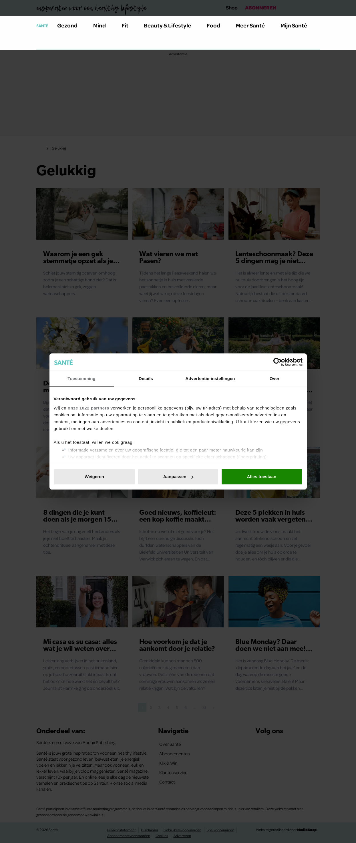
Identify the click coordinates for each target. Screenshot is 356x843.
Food (217, 25)
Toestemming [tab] (81, 378)
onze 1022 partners (88, 407)
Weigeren (94, 476)
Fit (128, 25)
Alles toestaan (261, 476)
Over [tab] (275, 378)
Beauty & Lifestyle (171, 25)
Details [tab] (146, 378)
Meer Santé (253, 25)
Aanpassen (178, 476)
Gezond (70, 25)
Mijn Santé (298, 25)
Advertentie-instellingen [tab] (210, 378)
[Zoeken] (40, 42)
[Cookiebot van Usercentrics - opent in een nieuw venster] (277, 362)
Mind (102, 25)
